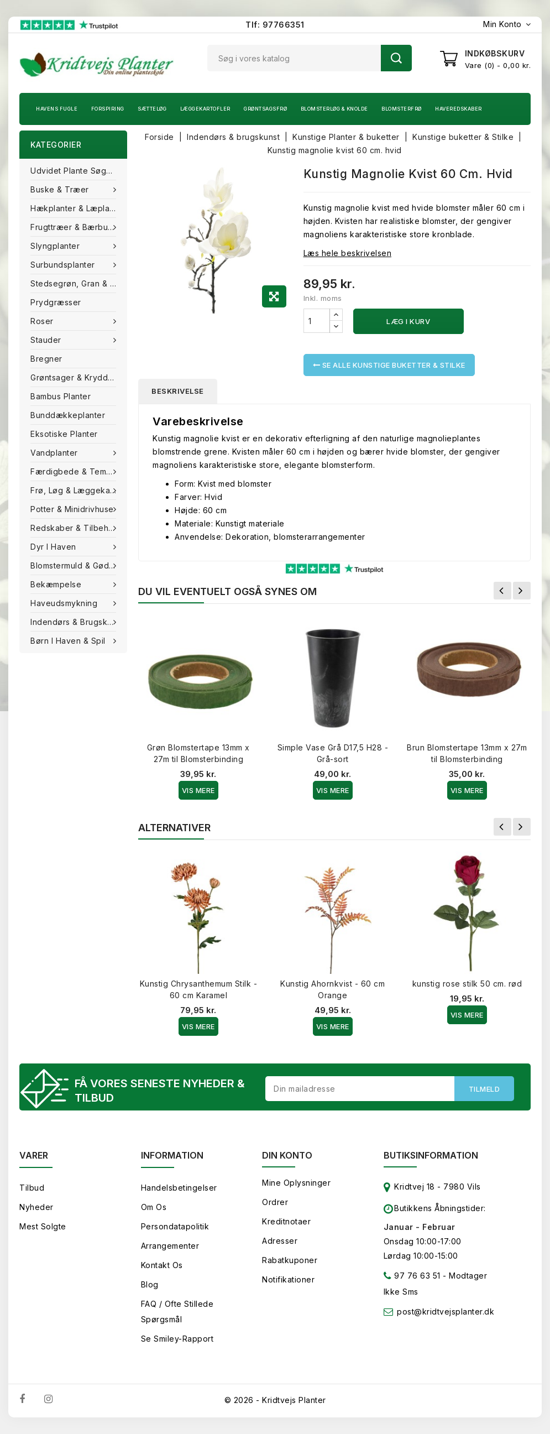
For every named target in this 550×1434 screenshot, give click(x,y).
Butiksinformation (431, 1155)
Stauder (47, 340)
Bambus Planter (60, 396)
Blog (150, 1284)
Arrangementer (170, 1245)
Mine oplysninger (296, 1182)
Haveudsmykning (65, 603)
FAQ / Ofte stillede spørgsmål (177, 1311)
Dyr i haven (54, 546)
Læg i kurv (408, 321)
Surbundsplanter (63, 264)
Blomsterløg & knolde (334, 109)
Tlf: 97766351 (275, 24)
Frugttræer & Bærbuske (77, 227)
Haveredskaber (458, 109)
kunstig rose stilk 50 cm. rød (467, 983)
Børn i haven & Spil (69, 640)
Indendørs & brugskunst (78, 622)
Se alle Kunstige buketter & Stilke (389, 365)
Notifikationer (288, 1279)
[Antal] (316, 321)
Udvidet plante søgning (76, 170)
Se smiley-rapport (177, 1338)
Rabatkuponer (289, 1260)
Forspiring (107, 109)
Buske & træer (60, 189)
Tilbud (31, 1187)
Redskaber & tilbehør (74, 528)
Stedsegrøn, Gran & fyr (76, 283)
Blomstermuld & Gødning (78, 565)
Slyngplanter (56, 246)
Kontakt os (162, 1265)
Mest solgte (42, 1226)
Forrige (502, 590)
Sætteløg (152, 109)
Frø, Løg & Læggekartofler (78, 490)
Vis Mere (198, 790)
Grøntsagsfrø (265, 109)
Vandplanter (55, 452)
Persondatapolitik (175, 1226)
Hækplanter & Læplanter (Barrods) (78, 208)
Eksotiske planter (64, 434)
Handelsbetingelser (179, 1187)
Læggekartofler (205, 109)
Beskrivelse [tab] (177, 391)
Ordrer (275, 1202)
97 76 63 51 (412, 1278)
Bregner (46, 358)
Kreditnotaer (286, 1221)
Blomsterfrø (401, 109)
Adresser (279, 1240)
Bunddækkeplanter (67, 415)
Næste (522, 590)
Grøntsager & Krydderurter (78, 377)
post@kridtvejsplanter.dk (445, 1311)
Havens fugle (56, 109)
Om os (154, 1207)
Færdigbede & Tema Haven (78, 471)
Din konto (287, 1155)
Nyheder (36, 1207)
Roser (43, 321)
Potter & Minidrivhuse (73, 509)
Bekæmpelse (57, 584)
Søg (396, 58)
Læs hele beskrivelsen (347, 253)
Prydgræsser (55, 302)
